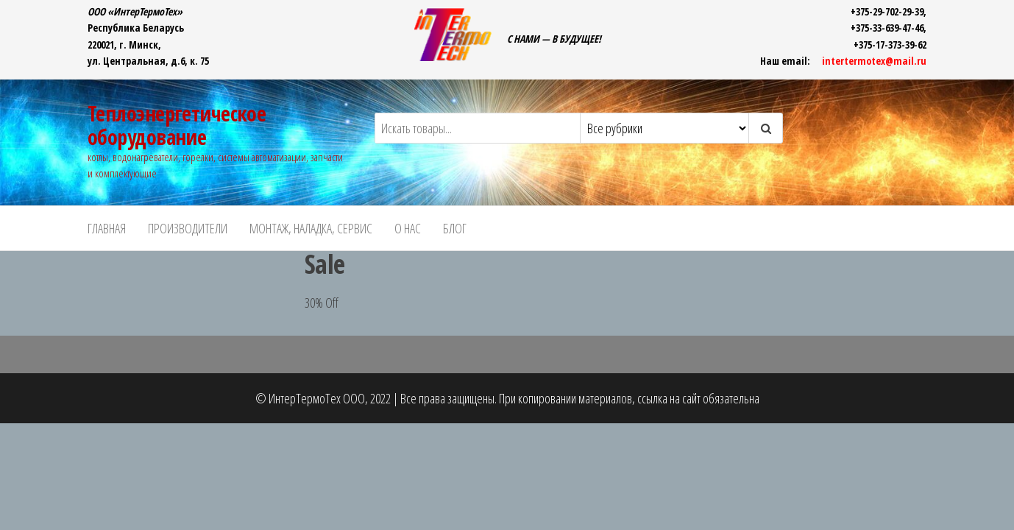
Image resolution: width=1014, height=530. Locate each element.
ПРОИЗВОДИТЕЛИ (187, 228)
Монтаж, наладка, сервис (310, 228)
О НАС (407, 228)
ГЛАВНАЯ (107, 228)
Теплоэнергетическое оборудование (177, 125)
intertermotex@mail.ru (874, 61)
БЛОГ (455, 228)
